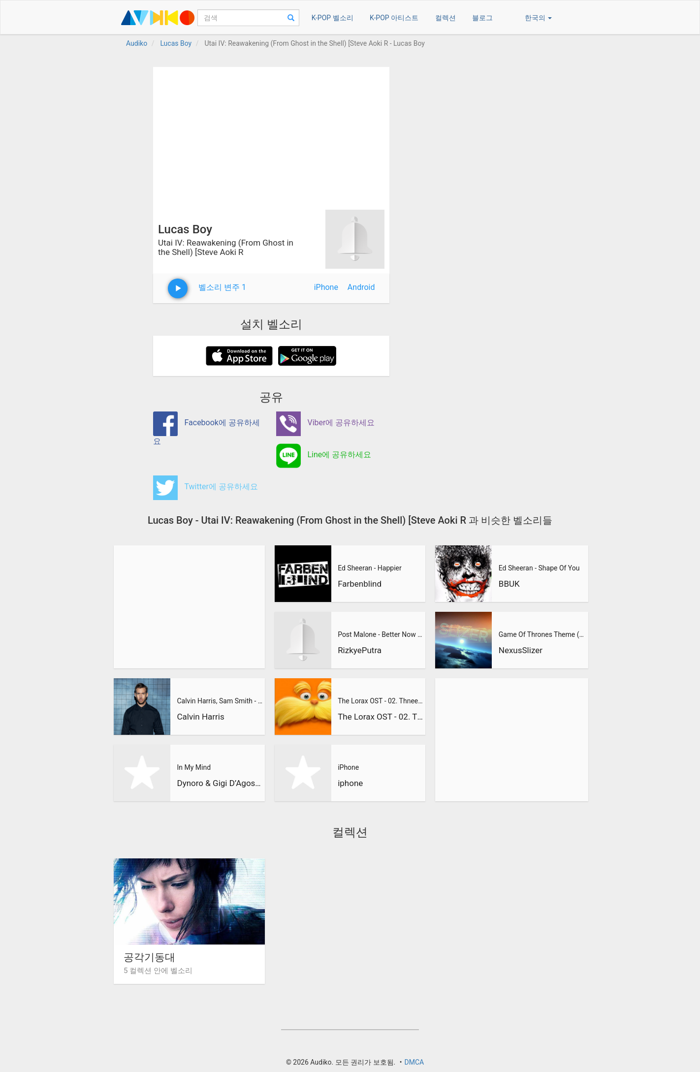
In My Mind (194, 767)
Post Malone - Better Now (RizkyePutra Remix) (380, 634)
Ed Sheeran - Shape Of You (539, 568)
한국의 (538, 18)
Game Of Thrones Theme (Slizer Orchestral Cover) (542, 634)
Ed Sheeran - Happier (370, 568)
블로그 (482, 18)
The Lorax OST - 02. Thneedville (380, 701)
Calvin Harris (200, 717)
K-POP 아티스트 (394, 18)
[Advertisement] (271, 136)
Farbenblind (360, 584)
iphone (350, 783)
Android (361, 287)
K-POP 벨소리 (332, 18)
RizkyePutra (360, 650)
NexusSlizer (520, 650)
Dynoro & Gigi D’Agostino (219, 783)
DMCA (414, 1062)
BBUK (509, 584)
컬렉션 (445, 18)
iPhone (326, 287)
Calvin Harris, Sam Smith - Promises (219, 701)
